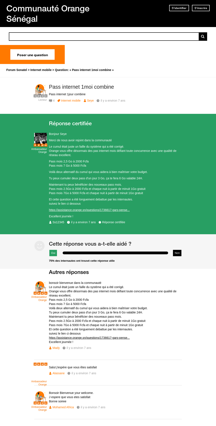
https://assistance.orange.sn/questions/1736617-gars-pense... (89, 210)
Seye (90, 100)
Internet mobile (71, 100)
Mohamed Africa (63, 407)
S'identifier (179, 8)
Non (177, 253)
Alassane (59, 373)
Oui (53, 253)
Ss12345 (58, 222)
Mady (56, 348)
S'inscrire (200, 8)
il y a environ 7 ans (83, 222)
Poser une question (32, 54)
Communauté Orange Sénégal (47, 13)
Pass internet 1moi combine (81, 87)
